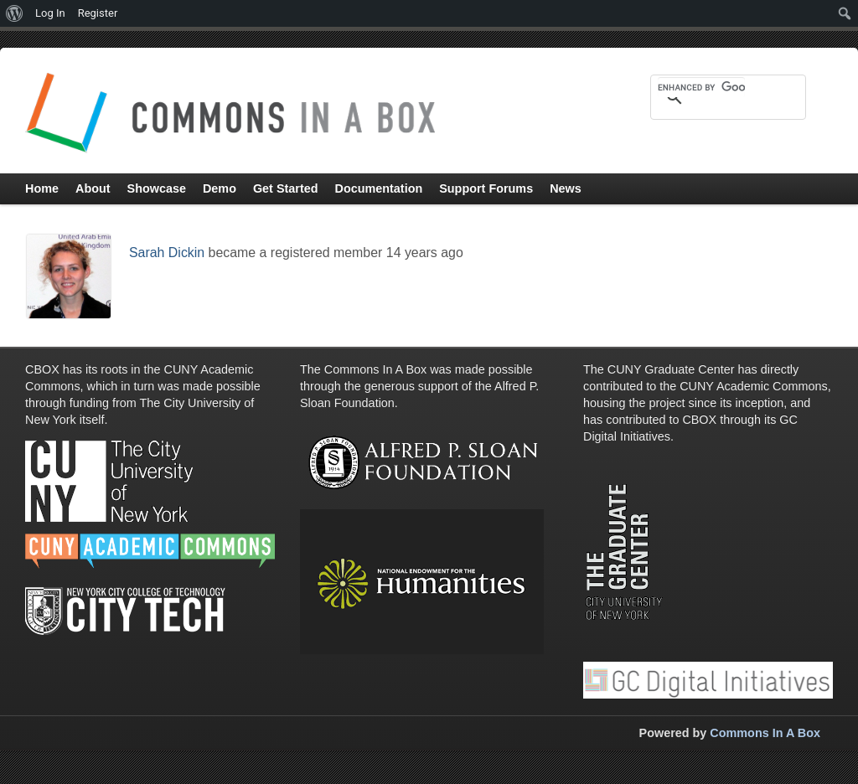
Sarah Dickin (166, 252)
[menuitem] (14, 13)
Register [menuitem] (98, 13)
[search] (701, 87)
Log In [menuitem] (50, 13)
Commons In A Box (765, 733)
